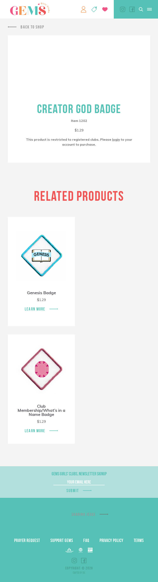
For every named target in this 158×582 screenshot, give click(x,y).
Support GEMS (61, 540)
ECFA (81, 550)
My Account (83, 9)
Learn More (35, 309)
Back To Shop (32, 27)
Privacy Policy (111, 540)
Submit (72, 490)
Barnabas (69, 550)
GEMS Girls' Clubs (29, 9)
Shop (94, 9)
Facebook (132, 9)
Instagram (122, 9)
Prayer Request (27, 540)
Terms (139, 540)
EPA (90, 550)
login (116, 139)
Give (105, 9)
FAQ (86, 540)
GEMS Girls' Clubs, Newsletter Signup (79, 473)
